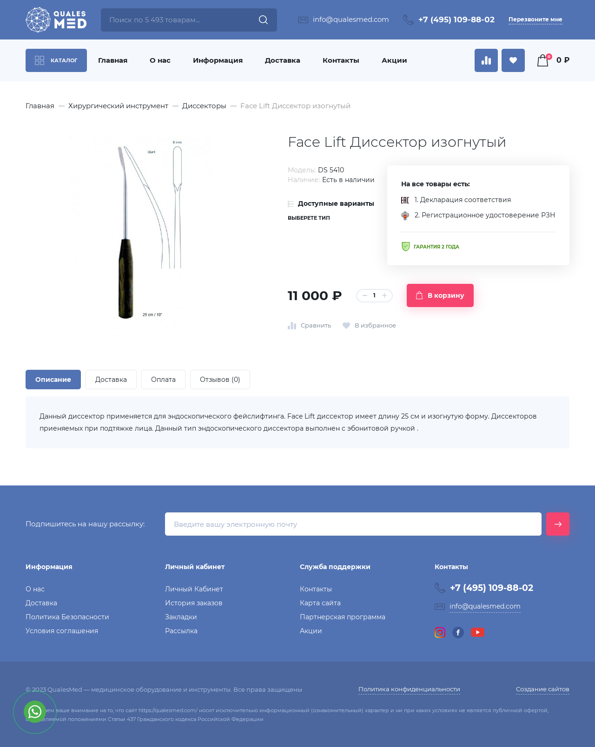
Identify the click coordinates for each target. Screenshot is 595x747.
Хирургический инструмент (118, 105)
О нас (160, 60)
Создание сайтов (542, 689)
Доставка (282, 60)
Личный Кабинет (194, 589)
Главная (112, 60)
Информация (218, 60)
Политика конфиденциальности (409, 689)
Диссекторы (204, 105)
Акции (394, 60)
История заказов (194, 603)
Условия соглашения (62, 631)
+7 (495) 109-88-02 (456, 19)
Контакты (341, 60)
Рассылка (181, 631)
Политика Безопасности (67, 617)
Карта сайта (320, 603)
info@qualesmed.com (351, 19)
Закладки (181, 617)
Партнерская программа (342, 617)
